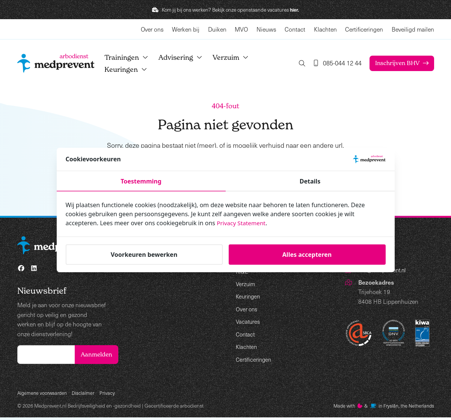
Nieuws (266, 29)
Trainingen (133, 57)
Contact (295, 29)
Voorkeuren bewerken (144, 254)
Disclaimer (86, 394)
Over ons (152, 29)
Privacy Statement (242, 223)
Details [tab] (310, 181)
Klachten (325, 29)
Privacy (111, 394)
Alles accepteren (307, 254)
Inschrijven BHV (396, 63)
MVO (241, 29)
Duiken (217, 29)
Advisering (187, 57)
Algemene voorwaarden (43, 394)
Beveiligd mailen (413, 29)
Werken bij (185, 29)
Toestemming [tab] (141, 181)
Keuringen (132, 69)
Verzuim (237, 57)
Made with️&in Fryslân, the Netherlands (380, 408)
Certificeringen (364, 29)
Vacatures (248, 321)
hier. (295, 9)
